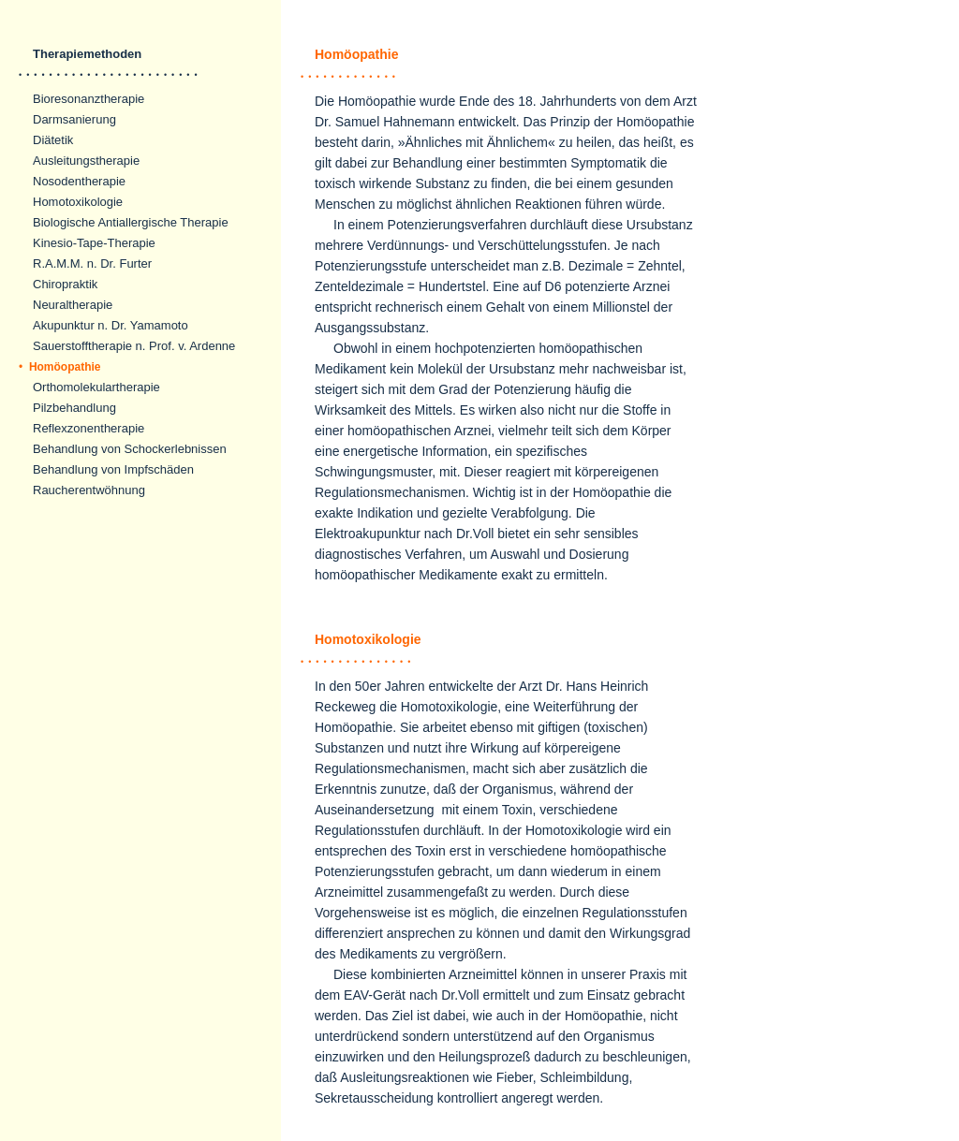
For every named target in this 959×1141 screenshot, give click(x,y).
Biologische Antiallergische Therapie (131, 222)
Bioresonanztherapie (88, 99)
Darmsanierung (74, 119)
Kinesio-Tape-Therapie (94, 243)
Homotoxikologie (78, 202)
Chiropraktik (65, 284)
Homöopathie (60, 366)
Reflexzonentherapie (88, 428)
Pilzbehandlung (74, 408)
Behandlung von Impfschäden (113, 469)
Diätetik (53, 140)
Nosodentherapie (79, 181)
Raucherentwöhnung (89, 490)
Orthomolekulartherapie (96, 387)
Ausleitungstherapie (86, 161)
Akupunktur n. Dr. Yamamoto (110, 325)
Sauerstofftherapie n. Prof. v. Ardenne (134, 346)
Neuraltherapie (72, 305)
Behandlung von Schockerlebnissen (130, 449)
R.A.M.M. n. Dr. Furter (92, 263)
